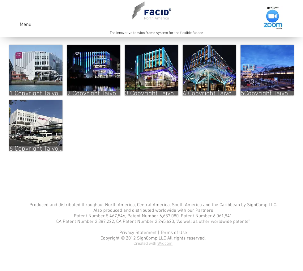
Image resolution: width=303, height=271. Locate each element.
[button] (35, 70)
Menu (26, 25)
